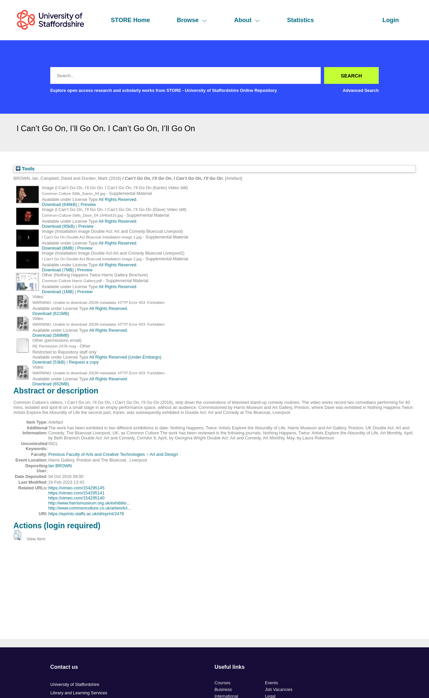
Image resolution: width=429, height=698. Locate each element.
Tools (25, 168)
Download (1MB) (58, 291)
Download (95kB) (58, 226)
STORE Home (130, 20)
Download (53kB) (49, 362)
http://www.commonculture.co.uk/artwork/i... (89, 508)
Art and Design (163, 454)
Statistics (300, 20)
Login (390, 20)
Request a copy (84, 362)
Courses (222, 682)
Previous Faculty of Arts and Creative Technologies (96, 454)
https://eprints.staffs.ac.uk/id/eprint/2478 (86, 513)
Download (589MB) (51, 335)
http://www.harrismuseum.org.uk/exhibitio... (89, 502)
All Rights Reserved (117, 199)
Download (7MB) (58, 269)
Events (271, 682)
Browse (192, 20)
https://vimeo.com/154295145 (76, 487)
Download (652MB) (51, 383)
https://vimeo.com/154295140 (76, 497)
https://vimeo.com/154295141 (76, 492)
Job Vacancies (278, 689)
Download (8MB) (58, 248)
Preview (88, 204)
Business (223, 689)
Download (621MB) (51, 313)
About (247, 20)
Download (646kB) (59, 204)
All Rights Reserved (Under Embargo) (125, 357)
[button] (17, 535)
